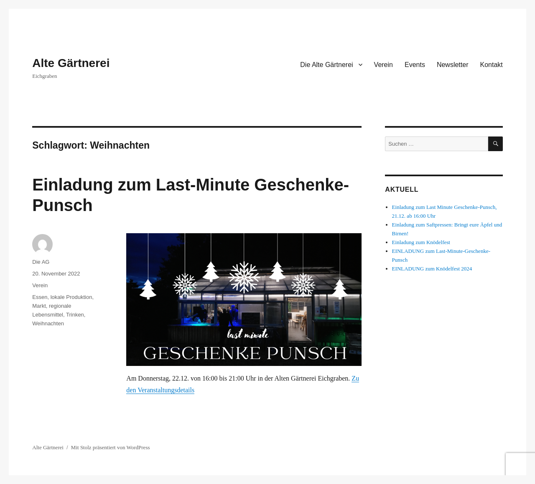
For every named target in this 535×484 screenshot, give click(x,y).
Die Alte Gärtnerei (326, 64)
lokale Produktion (71, 297)
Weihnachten (48, 323)
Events (415, 64)
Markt (39, 306)
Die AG (40, 262)
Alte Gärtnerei (71, 63)
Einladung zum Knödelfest (421, 242)
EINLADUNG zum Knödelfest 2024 (432, 268)
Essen (39, 297)
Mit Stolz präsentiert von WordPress (110, 447)
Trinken (75, 315)
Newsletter (453, 64)
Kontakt (491, 64)
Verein (383, 64)
